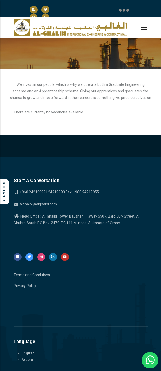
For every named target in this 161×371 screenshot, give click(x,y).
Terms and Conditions (32, 275)
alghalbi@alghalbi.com (35, 204)
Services (4, 191)
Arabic (27, 360)
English (28, 353)
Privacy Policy (25, 286)
